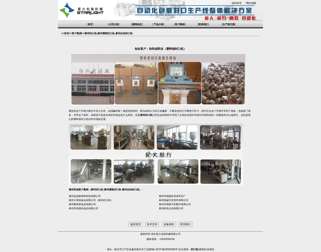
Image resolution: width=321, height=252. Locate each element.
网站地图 (251, 3)
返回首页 (237, 3)
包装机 (210, 249)
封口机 (194, 249)
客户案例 (180, 24)
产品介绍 (158, 24)
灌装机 (202, 249)
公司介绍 (114, 24)
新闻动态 (137, 24)
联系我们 (203, 24)
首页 (90, 24)
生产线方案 (229, 24)
